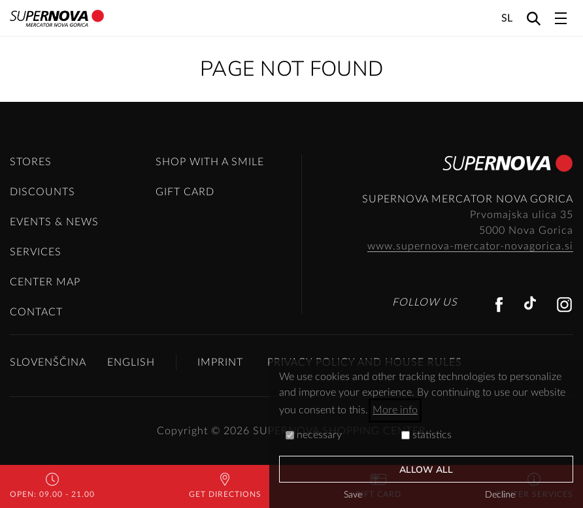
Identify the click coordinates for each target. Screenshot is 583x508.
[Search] (533, 18)
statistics (426, 435)
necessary (314, 435)
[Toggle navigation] (560, 18)
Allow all (426, 470)
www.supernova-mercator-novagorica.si (470, 246)
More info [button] (395, 410)
